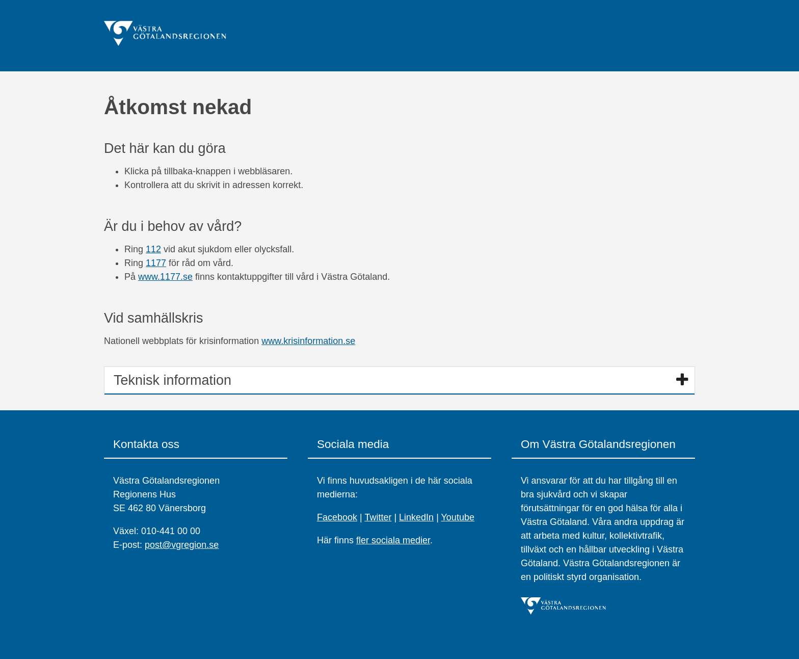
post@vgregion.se (182, 545)
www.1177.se (165, 277)
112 (153, 249)
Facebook (337, 517)
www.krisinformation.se (308, 341)
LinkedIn (416, 517)
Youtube (457, 517)
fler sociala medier (393, 540)
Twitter (377, 517)
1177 (156, 263)
